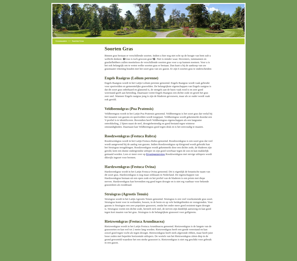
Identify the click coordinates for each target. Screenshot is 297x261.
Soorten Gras (78, 41)
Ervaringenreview (155, 154)
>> (69, 41)
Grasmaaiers (61, 41)
